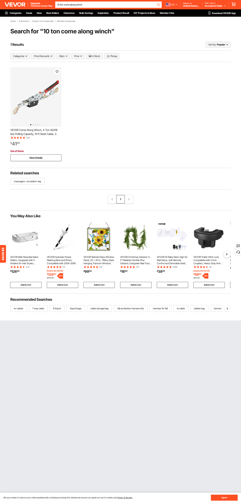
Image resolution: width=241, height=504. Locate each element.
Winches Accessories (66, 21)
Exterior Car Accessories (43, 21)
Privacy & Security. (125, 497)
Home (13, 21)
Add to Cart (26, 285)
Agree (224, 497)
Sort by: (212, 44)
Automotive (24, 21)
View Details (36, 157)
